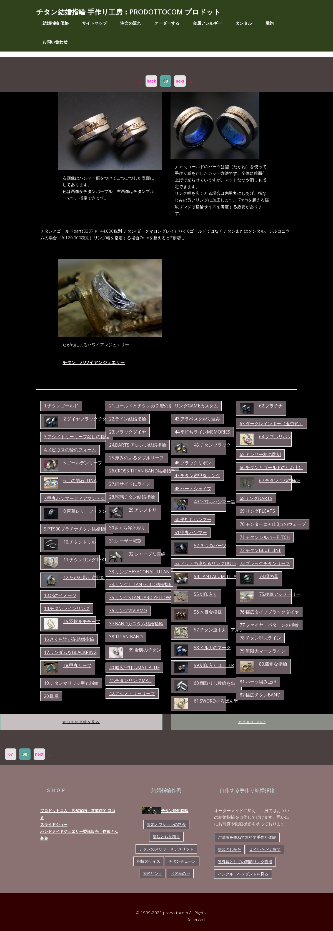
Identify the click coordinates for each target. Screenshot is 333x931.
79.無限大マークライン (263, 651)
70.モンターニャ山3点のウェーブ (273, 524)
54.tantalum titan (217, 576)
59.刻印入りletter (214, 665)
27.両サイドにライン (130, 484)
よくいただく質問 (265, 849)
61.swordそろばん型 (216, 701)
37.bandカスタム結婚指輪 (136, 624)
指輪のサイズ (148, 861)
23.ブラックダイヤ (127, 432)
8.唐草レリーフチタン (85, 511)
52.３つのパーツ (210, 545)
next (180, 81)
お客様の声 (180, 873)
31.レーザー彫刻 (125, 541)
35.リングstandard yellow (140, 597)
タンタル (243, 23)
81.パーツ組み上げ (258, 682)
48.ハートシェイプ (192, 489)
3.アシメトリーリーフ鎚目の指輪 (76, 437)
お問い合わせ (54, 41)
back (151, 81)
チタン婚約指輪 (165, 810)
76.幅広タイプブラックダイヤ (269, 612)
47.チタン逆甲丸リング (197, 475)
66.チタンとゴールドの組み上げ (271, 467)
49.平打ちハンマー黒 (214, 502)
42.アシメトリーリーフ (132, 693)
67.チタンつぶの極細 (280, 480)
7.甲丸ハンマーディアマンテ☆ (74, 498)
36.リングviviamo (128, 611)
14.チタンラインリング (67, 608)
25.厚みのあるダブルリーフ (136, 458)
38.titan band (126, 637)
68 (165, 81)
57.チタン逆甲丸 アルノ (219, 630)
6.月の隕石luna (80, 480)
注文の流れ (130, 23)
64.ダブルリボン (275, 437)
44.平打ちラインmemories (202, 432)
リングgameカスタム (196, 406)
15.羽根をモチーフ (81, 621)
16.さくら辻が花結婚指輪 (69, 639)
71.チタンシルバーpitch (265, 537)
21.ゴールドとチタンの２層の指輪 (143, 406)
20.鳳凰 (51, 696)
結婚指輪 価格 (55, 23)
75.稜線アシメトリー (280, 594)
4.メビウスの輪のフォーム (70, 450)
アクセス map (252, 722)
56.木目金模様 (208, 612)
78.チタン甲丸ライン (260, 638)
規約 (269, 23)
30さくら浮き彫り (127, 528)
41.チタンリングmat (130, 680)
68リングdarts (256, 498)
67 (10, 754)
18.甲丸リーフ (77, 665)
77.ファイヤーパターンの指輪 (269, 625)
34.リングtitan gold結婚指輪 (141, 584)
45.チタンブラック (212, 445)
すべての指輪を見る (81, 722)
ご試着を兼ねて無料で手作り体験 (247, 837)
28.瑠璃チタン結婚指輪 (132, 497)
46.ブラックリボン (192, 463)
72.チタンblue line (260, 550)
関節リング (152, 873)
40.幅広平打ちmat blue (134, 667)
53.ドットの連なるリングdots (205, 563)
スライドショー (53, 824)
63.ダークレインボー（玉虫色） (271, 423)
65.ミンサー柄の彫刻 (260, 454)
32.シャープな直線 (147, 554)
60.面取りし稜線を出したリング (225, 683)
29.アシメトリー (145, 510)
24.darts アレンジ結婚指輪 (137, 445)
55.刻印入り (205, 594)
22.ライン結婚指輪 (127, 419)
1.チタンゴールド (61, 406)
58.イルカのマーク (212, 647)
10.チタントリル (79, 542)
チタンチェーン (182, 861)
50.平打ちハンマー (192, 519)
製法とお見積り (166, 836)
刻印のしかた (229, 849)
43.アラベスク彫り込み (197, 419)
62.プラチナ (271, 406)
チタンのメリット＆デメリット (166, 849)
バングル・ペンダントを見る (243, 874)
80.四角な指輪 (273, 664)
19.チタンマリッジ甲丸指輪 (71, 683)
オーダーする (166, 23)
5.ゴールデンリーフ (82, 463)
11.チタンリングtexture (89, 560)
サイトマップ (94, 23)
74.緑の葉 (268, 576)
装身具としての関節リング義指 (245, 861)
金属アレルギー (207, 23)
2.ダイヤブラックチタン (87, 419)
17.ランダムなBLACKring (70, 652)
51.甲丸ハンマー (190, 532)
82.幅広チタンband (260, 695)
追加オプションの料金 (166, 824)
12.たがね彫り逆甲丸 (84, 577)
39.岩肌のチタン (145, 650)
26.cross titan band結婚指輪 (142, 471)
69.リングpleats (257, 511)
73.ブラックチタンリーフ (265, 563)
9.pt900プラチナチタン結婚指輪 (76, 529)
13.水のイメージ (60, 595)
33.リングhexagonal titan (139, 572)
